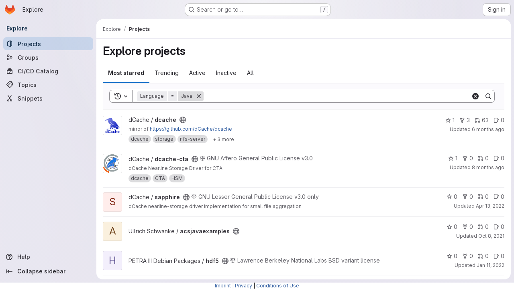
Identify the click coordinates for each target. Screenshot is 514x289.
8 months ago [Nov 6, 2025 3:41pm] (488, 167)
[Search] (337, 96)
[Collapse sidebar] (48, 271)
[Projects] (48, 43)
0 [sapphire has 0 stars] (452, 196)
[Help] (48, 257)
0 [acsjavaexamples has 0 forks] (467, 226)
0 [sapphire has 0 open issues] (499, 196)
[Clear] (475, 96)
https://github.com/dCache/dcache (191, 129)
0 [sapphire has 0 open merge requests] (483, 196)
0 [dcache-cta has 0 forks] (467, 158)
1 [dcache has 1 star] (450, 120)
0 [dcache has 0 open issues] (499, 120)
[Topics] (48, 84)
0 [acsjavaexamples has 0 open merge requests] (483, 226)
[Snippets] (48, 98)
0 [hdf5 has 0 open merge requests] (483, 256)
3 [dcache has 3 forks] (464, 120)
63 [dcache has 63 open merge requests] (482, 120)
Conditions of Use (277, 286)
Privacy (243, 286)
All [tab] (250, 72)
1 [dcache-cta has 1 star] (452, 158)
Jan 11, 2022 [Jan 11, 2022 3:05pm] (490, 265)
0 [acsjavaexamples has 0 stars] (452, 226)
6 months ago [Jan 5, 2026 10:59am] (488, 129)
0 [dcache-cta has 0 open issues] (499, 158)
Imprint (223, 286)
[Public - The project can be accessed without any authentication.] (182, 120)
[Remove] (199, 96)
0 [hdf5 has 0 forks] (467, 256)
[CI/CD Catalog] (48, 71)
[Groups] (48, 57)
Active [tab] (197, 72)
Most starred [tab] (126, 72)
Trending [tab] (167, 72)
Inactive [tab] (226, 72)
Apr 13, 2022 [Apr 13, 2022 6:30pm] (490, 206)
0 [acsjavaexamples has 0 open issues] (499, 226)
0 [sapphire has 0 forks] (467, 196)
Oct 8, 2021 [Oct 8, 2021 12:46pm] (491, 236)
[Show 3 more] (223, 139)
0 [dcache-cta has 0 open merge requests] (483, 158)
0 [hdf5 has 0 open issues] (499, 256)
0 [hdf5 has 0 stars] (452, 256)
